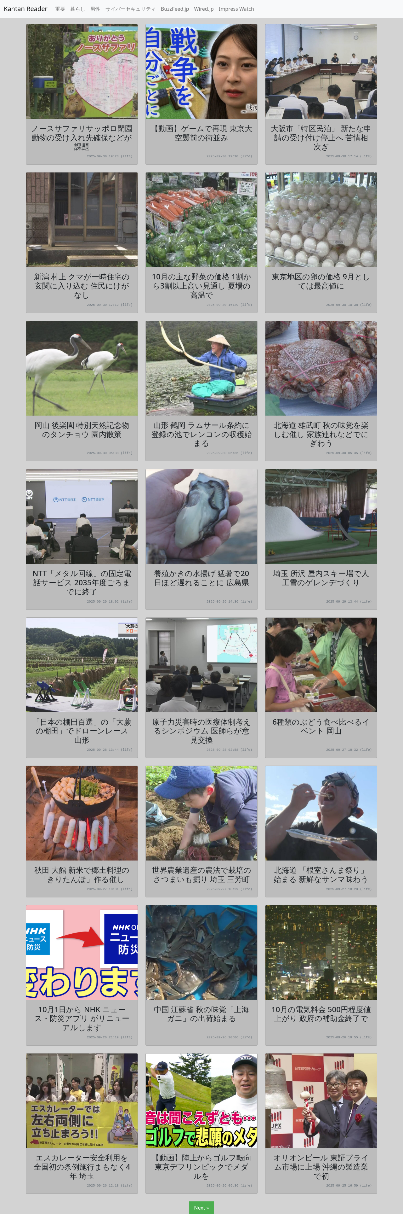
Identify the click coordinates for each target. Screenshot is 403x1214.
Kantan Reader (26, 8)
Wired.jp (204, 8)
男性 (95, 8)
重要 (60, 8)
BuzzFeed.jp (175, 8)
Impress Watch (236, 8)
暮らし (77, 8)
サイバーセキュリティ (130, 8)
